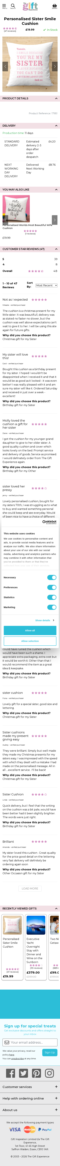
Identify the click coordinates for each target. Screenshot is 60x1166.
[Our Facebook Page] (12, 1073)
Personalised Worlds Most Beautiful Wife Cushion (27, 227)
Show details (42, 620)
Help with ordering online (30, 1098)
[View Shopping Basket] (54, 6)
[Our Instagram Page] (49, 1073)
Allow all (30, 630)
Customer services (30, 1087)
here (11, 1055)
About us (30, 1110)
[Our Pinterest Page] (38, 1073)
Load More (30, 888)
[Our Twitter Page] (25, 1073)
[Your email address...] (34, 1042)
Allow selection (30, 641)
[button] (13, 7)
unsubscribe (17, 1058)
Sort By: (30, 284)
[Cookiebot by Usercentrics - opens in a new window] (42, 522)
